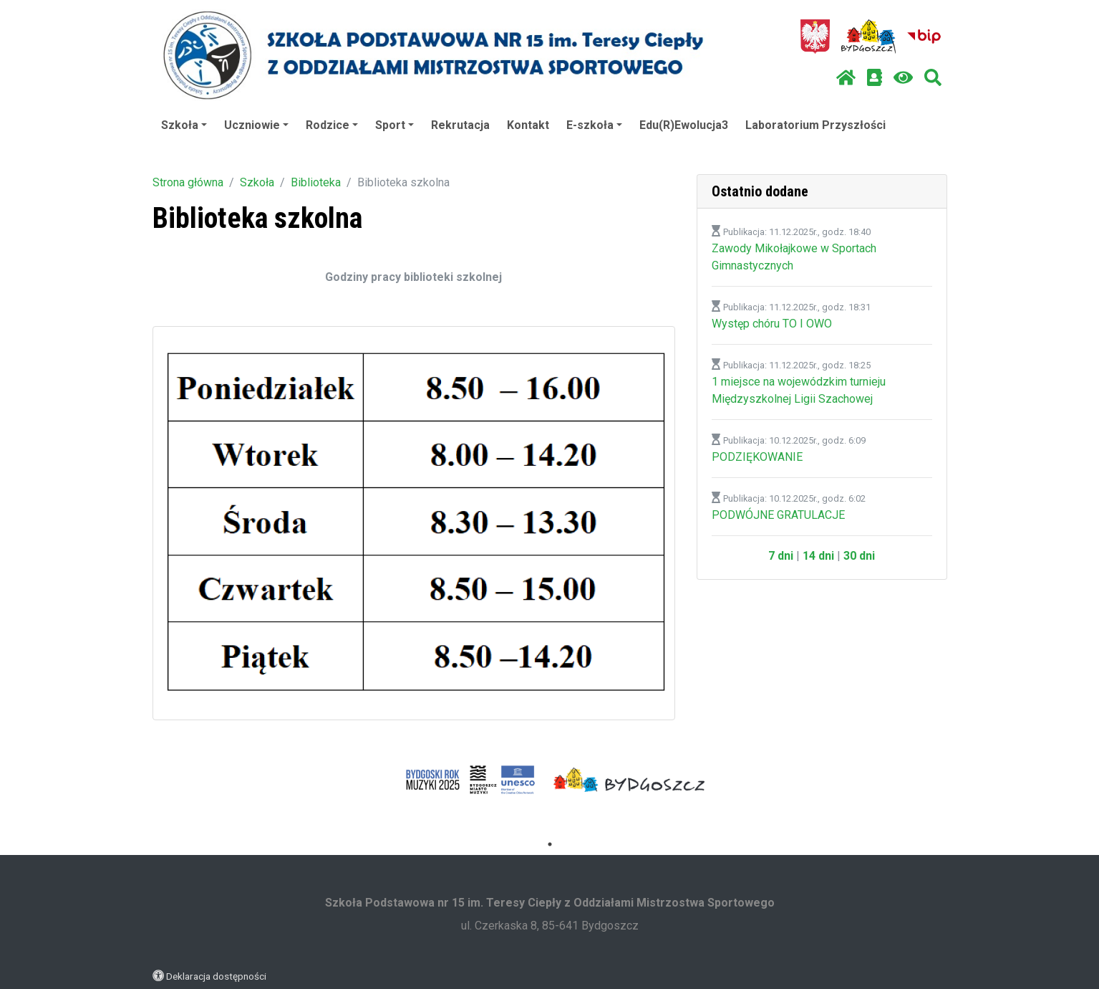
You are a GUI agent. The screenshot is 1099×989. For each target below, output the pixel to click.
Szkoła (184, 125)
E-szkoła (594, 125)
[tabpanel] (470, 779)
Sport (394, 125)
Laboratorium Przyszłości (815, 125)
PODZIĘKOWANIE (757, 457)
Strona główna (187, 182)
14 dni (818, 556)
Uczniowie (256, 125)
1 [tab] (550, 844)
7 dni (780, 556)
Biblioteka (316, 182)
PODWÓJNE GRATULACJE (778, 515)
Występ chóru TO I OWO (772, 323)
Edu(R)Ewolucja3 (683, 125)
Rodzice (332, 125)
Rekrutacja (460, 125)
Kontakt (528, 125)
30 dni (859, 556)
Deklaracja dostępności (216, 976)
